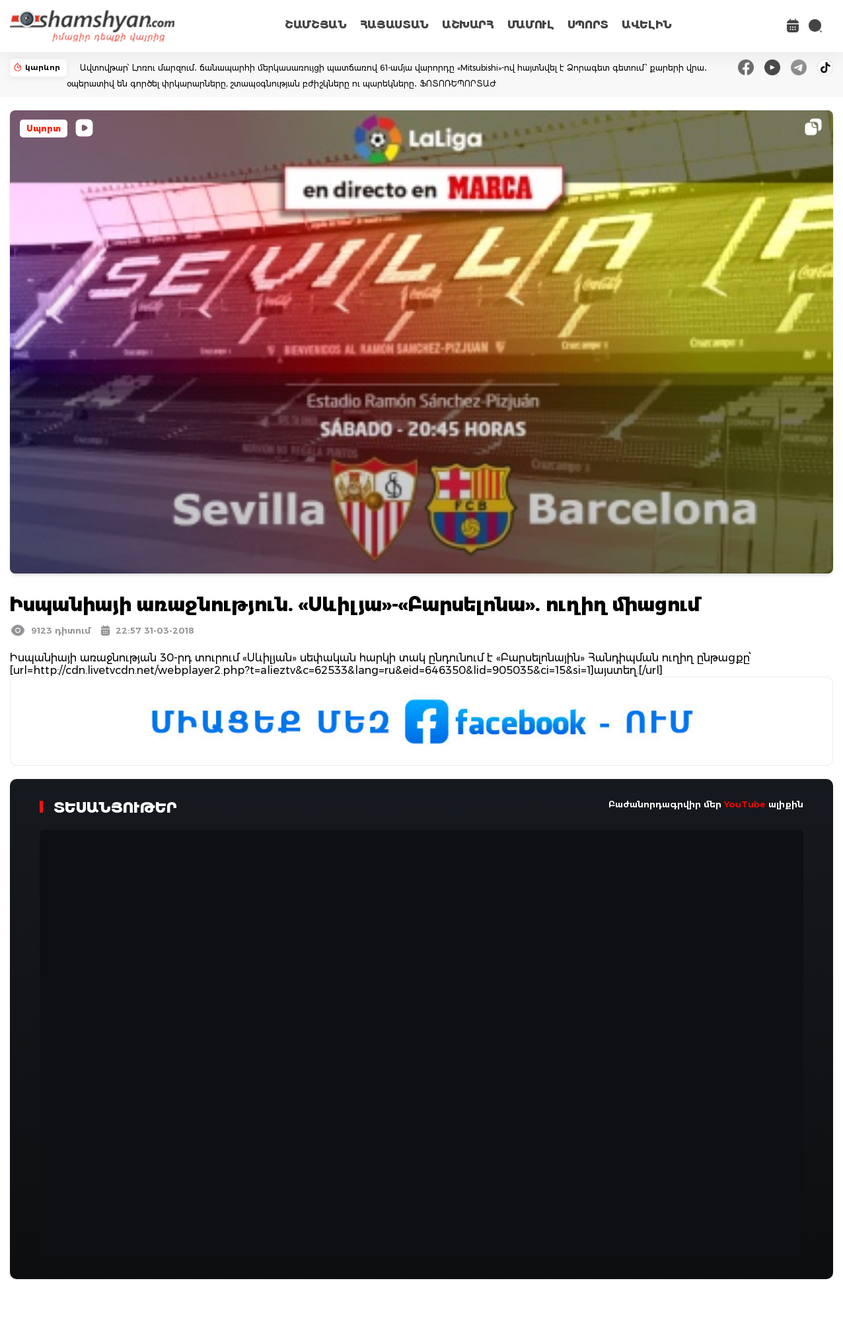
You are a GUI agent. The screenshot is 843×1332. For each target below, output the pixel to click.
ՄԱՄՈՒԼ (530, 24)
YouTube (745, 804)
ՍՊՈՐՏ (588, 24)
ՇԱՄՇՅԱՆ (316, 24)
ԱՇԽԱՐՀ (468, 24)
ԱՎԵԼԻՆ (647, 24)
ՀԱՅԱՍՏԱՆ (394, 24)
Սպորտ (43, 128)
